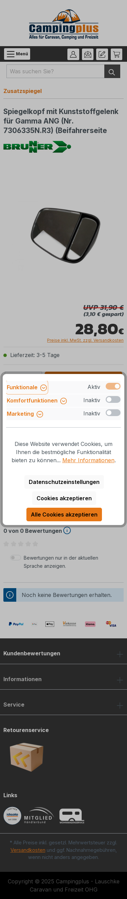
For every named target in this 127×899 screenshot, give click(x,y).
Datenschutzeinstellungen (64, 482)
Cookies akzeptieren (64, 498)
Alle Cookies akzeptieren (64, 514)
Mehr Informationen (88, 460)
